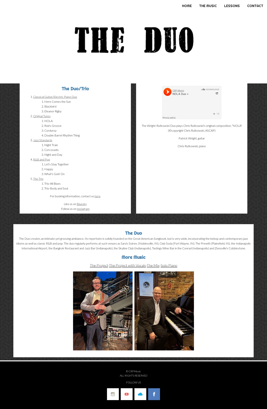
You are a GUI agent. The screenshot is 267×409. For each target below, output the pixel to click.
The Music (208, 6)
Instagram (83, 208)
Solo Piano (169, 265)
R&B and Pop (41, 159)
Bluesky (82, 204)
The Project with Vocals (127, 265)
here (97, 196)
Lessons (232, 6)
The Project (99, 265)
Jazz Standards (42, 140)
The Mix (153, 265)
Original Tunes (42, 116)
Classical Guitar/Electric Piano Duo (55, 96)
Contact (255, 6)
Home (187, 6)
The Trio (38, 178)
